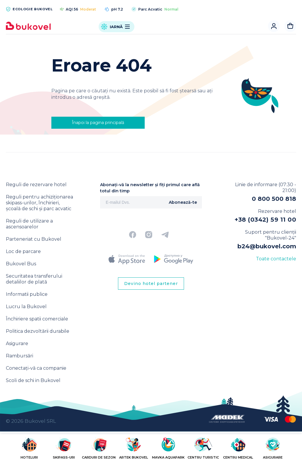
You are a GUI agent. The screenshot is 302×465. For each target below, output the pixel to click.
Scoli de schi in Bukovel (33, 380)
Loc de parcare (23, 251)
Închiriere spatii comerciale (37, 319)
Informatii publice (27, 294)
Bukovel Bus (21, 264)
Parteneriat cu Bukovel (33, 239)
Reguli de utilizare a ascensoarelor (29, 224)
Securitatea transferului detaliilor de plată (34, 279)
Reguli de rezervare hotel (36, 184)
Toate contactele (276, 259)
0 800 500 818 (274, 198)
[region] (151, 450)
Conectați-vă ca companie (36, 368)
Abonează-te (183, 202)
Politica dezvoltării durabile (37, 331)
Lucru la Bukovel (26, 306)
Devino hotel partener (151, 283)
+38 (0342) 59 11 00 (265, 219)
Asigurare (17, 343)
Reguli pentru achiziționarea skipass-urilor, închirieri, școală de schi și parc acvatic (39, 202)
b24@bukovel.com (266, 246)
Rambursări (19, 356)
